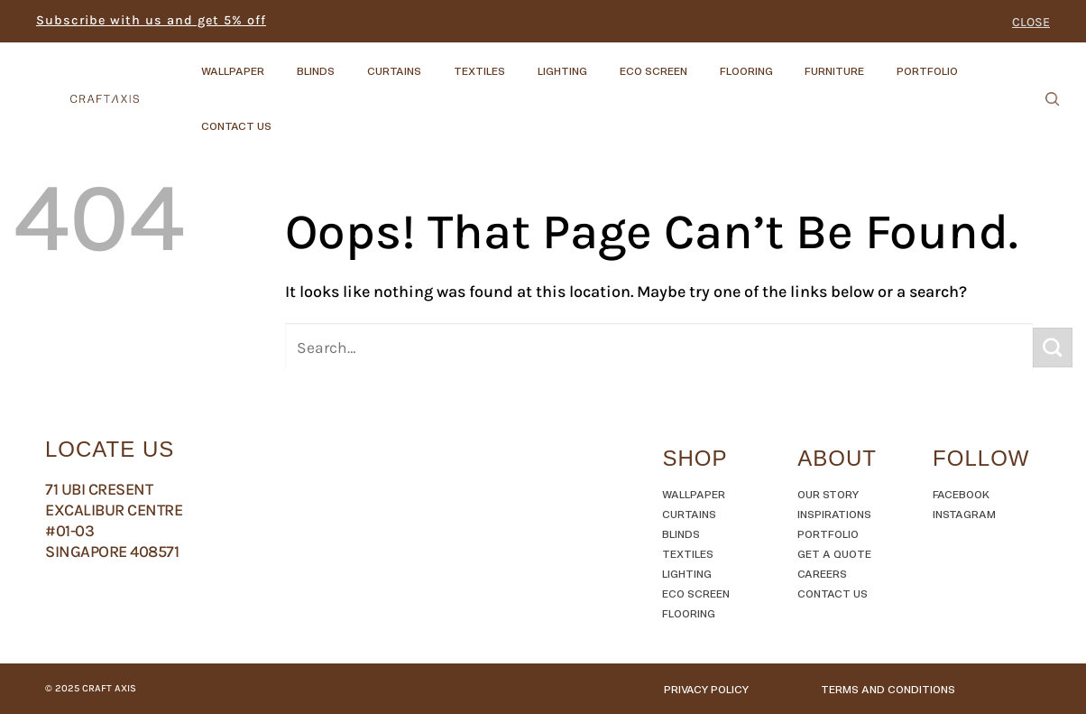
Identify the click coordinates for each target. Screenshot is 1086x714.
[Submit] (1052, 347)
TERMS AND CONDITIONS (888, 688)
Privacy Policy (706, 688)
